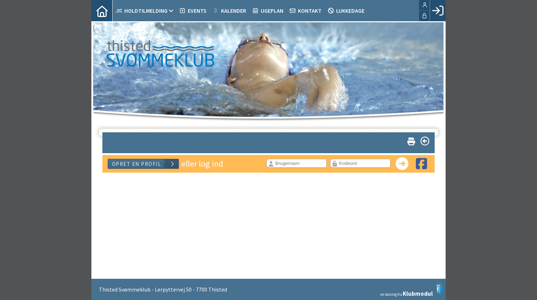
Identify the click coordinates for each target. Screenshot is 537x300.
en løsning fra (412, 289)
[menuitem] (102, 10)
